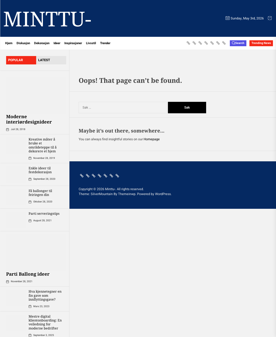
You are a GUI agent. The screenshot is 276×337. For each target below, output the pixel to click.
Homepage (152, 139)
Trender (105, 43)
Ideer (57, 43)
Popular (15, 60)
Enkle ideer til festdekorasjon (40, 170)
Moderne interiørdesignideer (29, 119)
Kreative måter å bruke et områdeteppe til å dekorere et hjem (43, 145)
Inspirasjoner (73, 43)
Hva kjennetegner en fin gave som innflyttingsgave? (45, 295)
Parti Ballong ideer (28, 274)
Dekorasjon (41, 43)
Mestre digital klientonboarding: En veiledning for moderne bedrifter (45, 322)
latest (44, 60)
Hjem (8, 43)
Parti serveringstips (44, 213)
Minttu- (47, 18)
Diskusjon (23, 43)
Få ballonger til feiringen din (40, 193)
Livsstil (91, 43)
